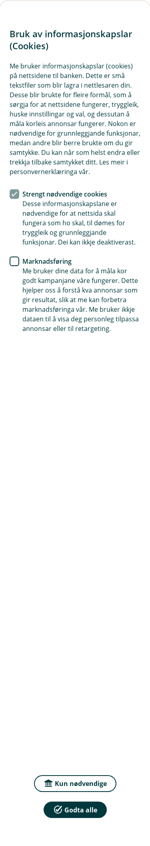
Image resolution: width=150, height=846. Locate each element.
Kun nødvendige (75, 783)
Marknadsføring (47, 261)
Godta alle (75, 809)
